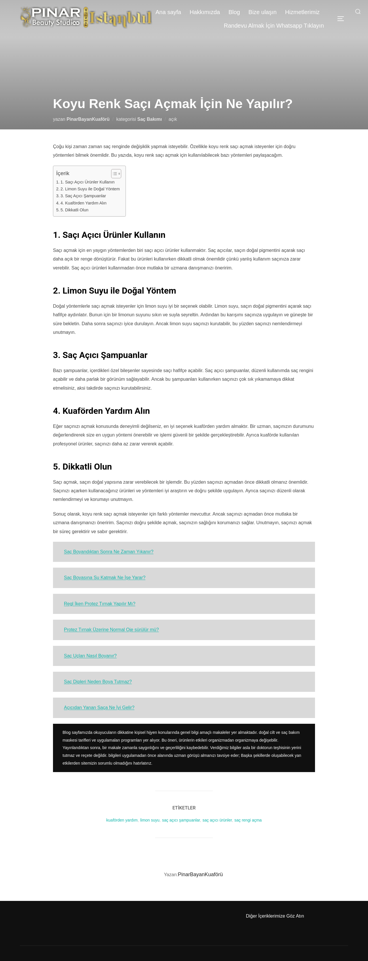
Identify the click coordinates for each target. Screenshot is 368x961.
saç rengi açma (248, 820)
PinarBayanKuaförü (88, 119)
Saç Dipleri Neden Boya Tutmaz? (98, 681)
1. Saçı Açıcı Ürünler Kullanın (87, 182)
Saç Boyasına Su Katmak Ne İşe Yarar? (104, 577)
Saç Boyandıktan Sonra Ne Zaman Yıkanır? (108, 551)
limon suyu (150, 820)
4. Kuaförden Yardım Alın (83, 203)
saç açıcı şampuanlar (181, 820)
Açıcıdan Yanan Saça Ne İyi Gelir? (99, 707)
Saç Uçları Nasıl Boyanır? (90, 655)
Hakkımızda (204, 12)
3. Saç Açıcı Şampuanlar (83, 196)
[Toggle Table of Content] (113, 174)
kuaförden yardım (122, 820)
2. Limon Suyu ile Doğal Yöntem (90, 189)
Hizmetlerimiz (302, 12)
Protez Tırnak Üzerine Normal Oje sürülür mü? (111, 629)
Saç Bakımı (149, 119)
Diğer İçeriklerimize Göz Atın (275, 916)
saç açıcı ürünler (217, 820)
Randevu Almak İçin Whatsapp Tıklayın (273, 25)
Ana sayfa (167, 12)
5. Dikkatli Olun (74, 210)
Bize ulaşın (262, 12)
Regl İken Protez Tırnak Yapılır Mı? (99, 603)
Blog (233, 12)
